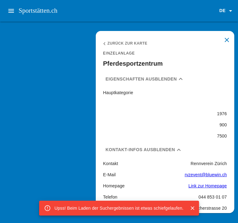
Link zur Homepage (207, 185)
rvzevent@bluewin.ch (206, 174)
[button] (226, 11)
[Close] (192, 208)
